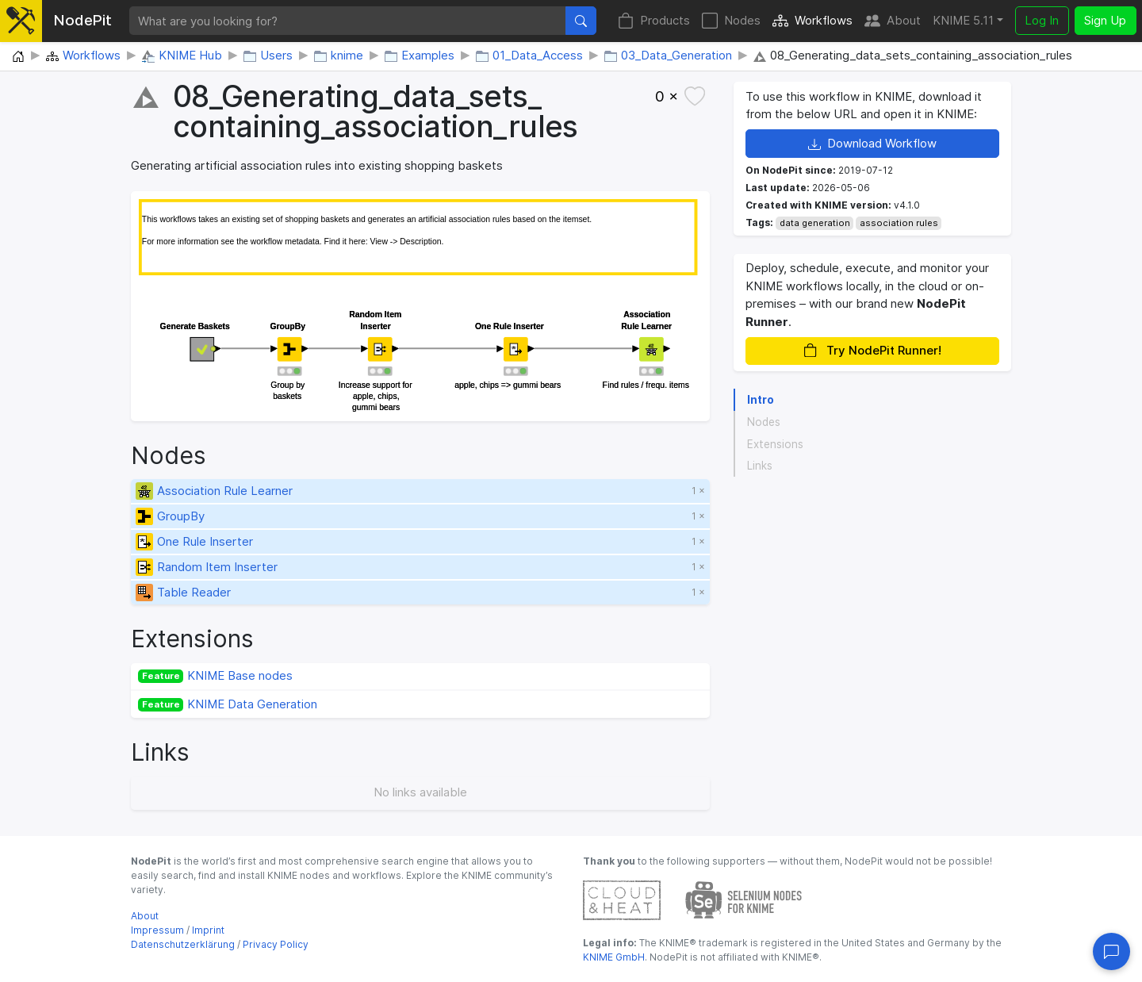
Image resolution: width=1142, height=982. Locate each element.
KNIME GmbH (614, 957)
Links (759, 465)
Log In (1042, 20)
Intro (760, 399)
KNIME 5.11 (963, 20)
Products (654, 21)
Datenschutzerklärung (183, 944)
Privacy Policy (275, 944)
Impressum (157, 930)
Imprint (208, 930)
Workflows (812, 21)
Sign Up (1105, 20)
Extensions (775, 444)
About (892, 21)
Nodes (731, 21)
